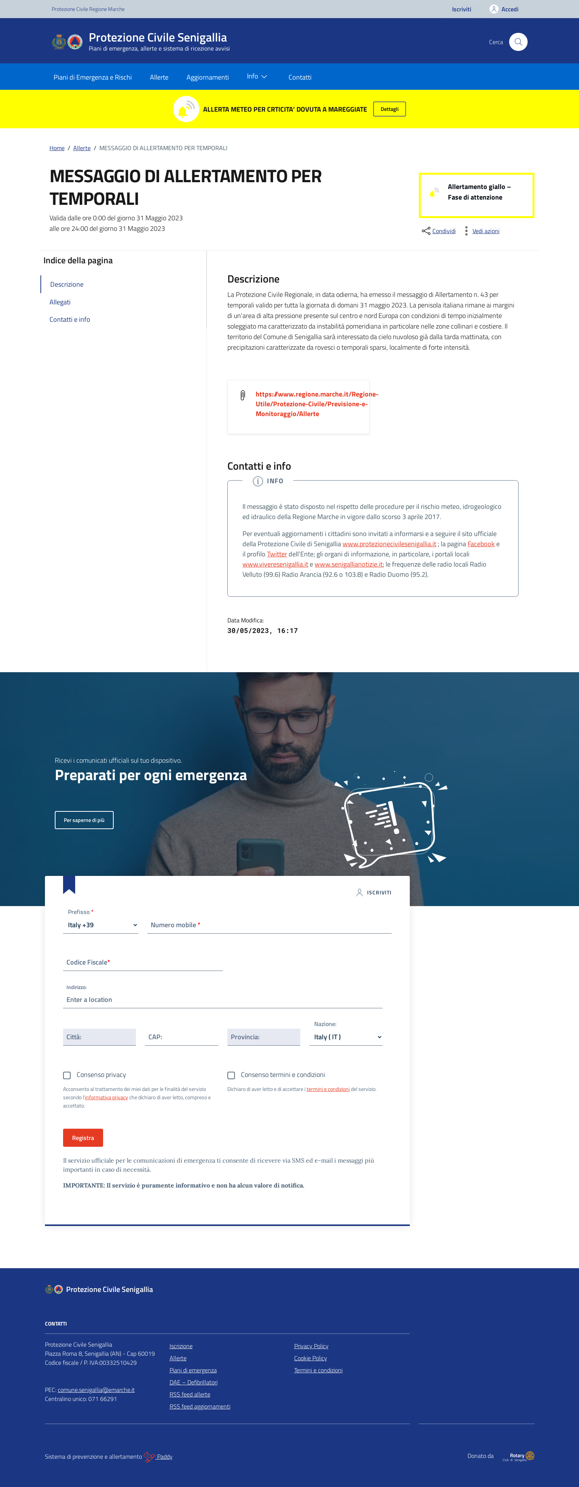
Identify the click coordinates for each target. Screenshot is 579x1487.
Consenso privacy (101, 1074)
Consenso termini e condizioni (283, 1074)
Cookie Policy (310, 1358)
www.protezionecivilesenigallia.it (389, 544)
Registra (83, 1137)
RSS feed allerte (190, 1394)
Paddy (158, 1457)
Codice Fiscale (88, 962)
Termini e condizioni (318, 1370)
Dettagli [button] (389, 109)
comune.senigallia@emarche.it (96, 1389)
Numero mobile (176, 925)
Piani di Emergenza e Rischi (93, 77)
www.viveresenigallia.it (275, 564)
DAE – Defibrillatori (194, 1382)
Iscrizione (181, 1345)
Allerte (159, 77)
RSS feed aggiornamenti (200, 1406)
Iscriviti (461, 9)
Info (258, 77)
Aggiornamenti (208, 77)
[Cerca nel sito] (518, 42)
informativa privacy (106, 1097)
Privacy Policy (311, 1345)
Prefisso (81, 912)
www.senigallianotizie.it (349, 564)
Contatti (300, 77)
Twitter (277, 554)
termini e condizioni (328, 1089)
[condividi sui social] (438, 231)
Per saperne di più (84, 820)
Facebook (481, 544)
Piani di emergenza (193, 1370)
